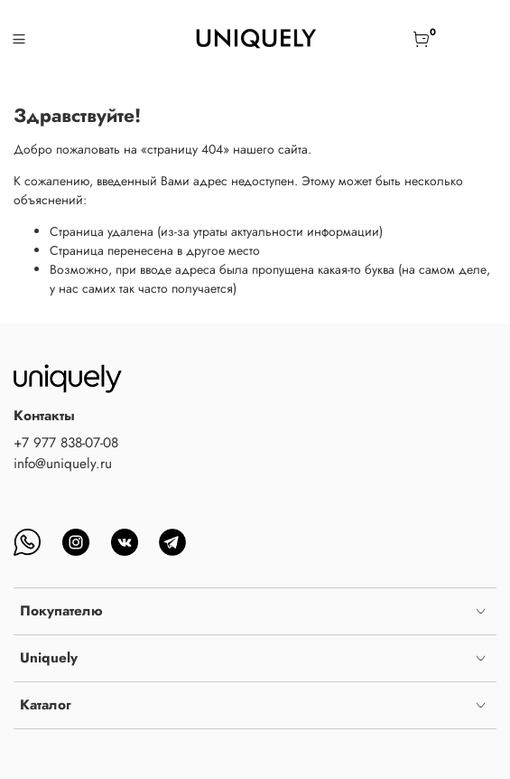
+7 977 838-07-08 (66, 443)
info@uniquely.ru (63, 464)
